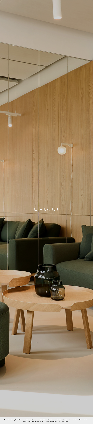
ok (59, 421)
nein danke (64, 421)
